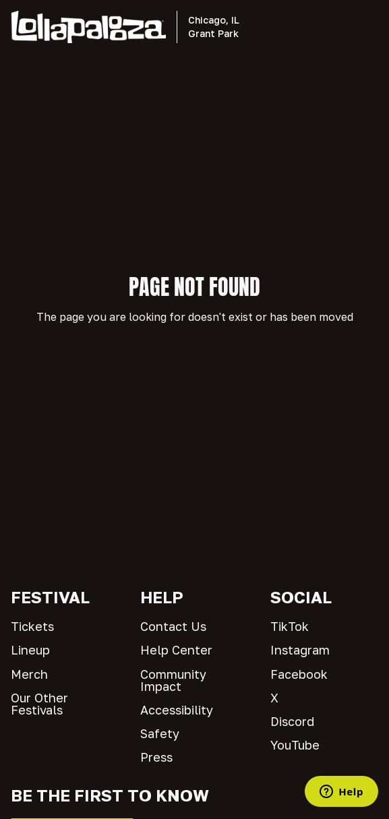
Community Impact (173, 680)
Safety (159, 733)
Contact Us (173, 626)
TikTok (289, 626)
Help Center (176, 650)
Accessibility (176, 710)
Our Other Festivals (39, 704)
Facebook (299, 674)
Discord (292, 721)
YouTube (295, 745)
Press (156, 757)
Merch (29, 674)
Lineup (30, 650)
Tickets (32, 626)
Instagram (300, 650)
